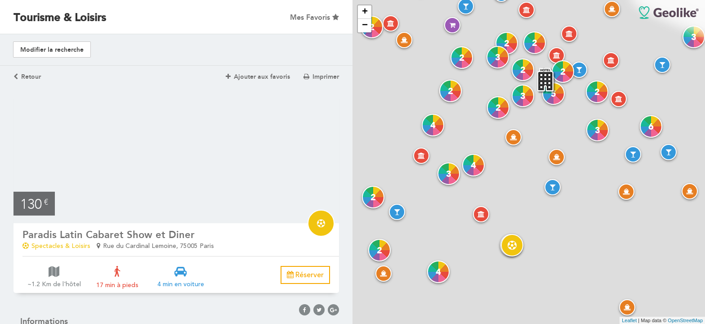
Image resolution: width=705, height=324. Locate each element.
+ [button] (365, 12)
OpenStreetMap (685, 320)
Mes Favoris (314, 17)
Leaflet (629, 320)
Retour (27, 77)
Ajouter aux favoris (258, 77)
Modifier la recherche (52, 50)
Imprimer (321, 77)
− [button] (365, 25)
